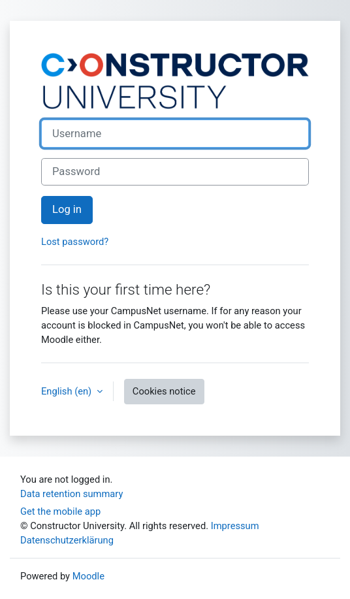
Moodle (88, 576)
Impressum (235, 526)
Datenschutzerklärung (67, 540)
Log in (67, 209)
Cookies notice (164, 391)
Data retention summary (71, 494)
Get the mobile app (60, 511)
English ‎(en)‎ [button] (67, 391)
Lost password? (74, 242)
